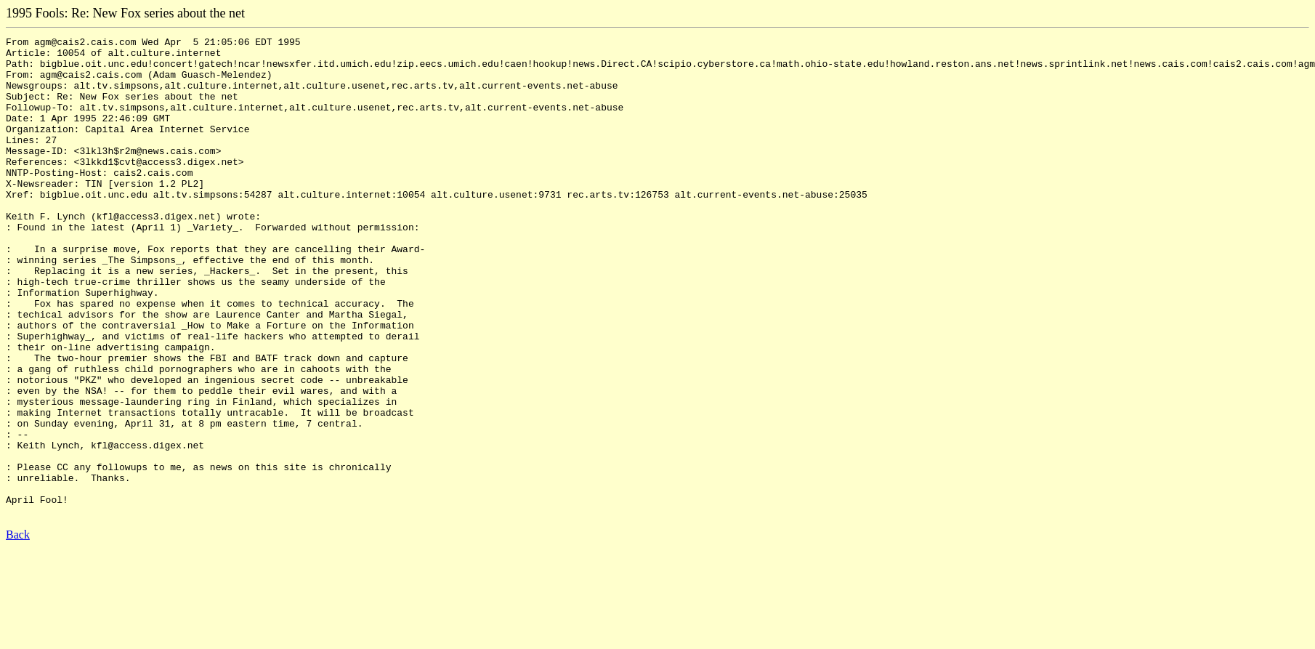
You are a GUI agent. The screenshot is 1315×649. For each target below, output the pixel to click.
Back (18, 630)
